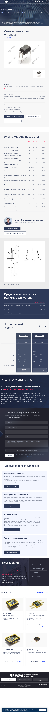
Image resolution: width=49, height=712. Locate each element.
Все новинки (42, 593)
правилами (29, 456)
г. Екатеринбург (36, 576)
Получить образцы (8, 679)
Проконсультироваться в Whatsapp (15, 233)
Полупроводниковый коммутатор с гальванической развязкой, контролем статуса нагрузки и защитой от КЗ (36, 617)
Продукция (9, 22)
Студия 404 (45, 686)
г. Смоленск (34, 580)
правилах (26, 710)
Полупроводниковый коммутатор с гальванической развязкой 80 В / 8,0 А (36, 651)
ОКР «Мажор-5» (8, 614)
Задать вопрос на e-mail (12, 228)
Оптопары (21, 23)
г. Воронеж (34, 572)
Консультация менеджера (12, 121)
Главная (3, 22)
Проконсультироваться (12, 506)
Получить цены (8, 89)
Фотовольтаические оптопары (33, 23)
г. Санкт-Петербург (37, 569)
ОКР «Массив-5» (8, 649)
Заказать (9, 455)
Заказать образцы (24, 370)
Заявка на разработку (33, 116)
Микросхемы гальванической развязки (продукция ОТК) (26, 22)
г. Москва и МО (35, 565)
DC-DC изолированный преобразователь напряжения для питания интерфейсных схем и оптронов (11, 617)
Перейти (19, 626)
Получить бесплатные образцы (14, 116)
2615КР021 (30, 649)
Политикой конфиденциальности (25, 686)
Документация (7, 37)
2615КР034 (30, 614)
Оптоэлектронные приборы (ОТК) (9, 23)
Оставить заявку (9, 626)
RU (27, 1)
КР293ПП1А (39, 336)
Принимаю (42, 709)
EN (29, 1)
